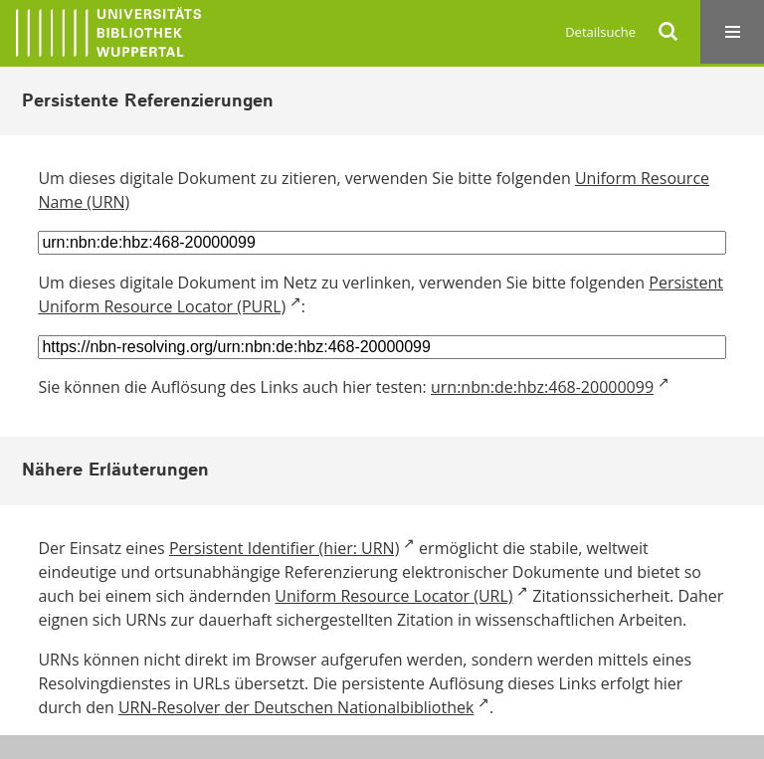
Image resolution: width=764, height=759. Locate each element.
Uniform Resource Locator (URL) (393, 596)
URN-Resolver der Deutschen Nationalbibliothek (296, 707)
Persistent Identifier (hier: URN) (284, 548)
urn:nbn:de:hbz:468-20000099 (542, 387)
